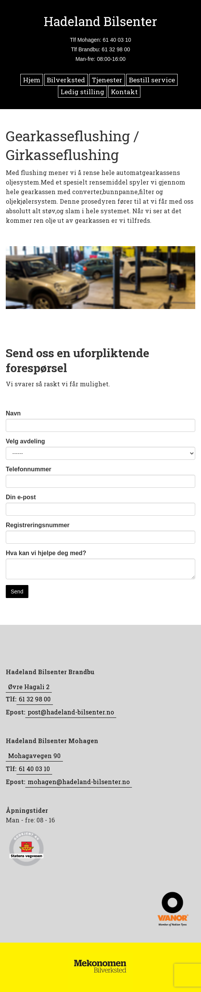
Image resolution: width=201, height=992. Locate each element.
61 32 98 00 (35, 699)
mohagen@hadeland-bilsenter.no (79, 782)
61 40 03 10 (34, 769)
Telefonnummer (28, 469)
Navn (13, 413)
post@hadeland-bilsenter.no (71, 712)
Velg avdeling (25, 441)
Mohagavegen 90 (34, 756)
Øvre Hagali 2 (28, 687)
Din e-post (21, 497)
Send (17, 591)
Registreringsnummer (37, 525)
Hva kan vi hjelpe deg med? (46, 553)
